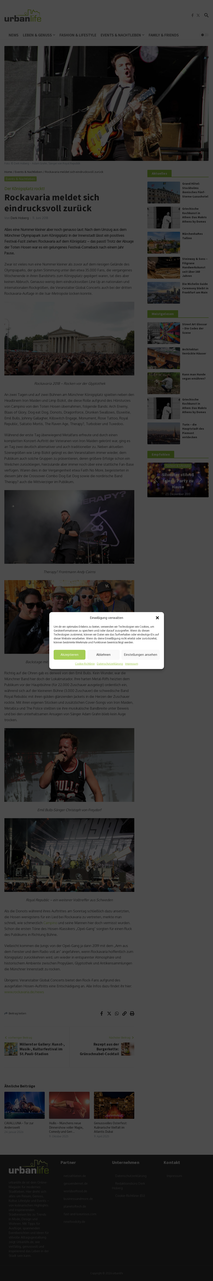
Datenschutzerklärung (110, 663)
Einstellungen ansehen (140, 654)
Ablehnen (103, 654)
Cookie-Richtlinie (85, 663)
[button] (157, 618)
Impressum (131, 663)
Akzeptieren (69, 654)
